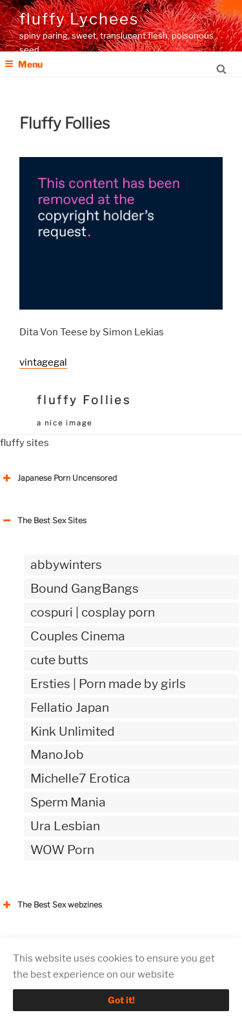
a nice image (64, 422)
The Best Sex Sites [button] (43, 520)
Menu (24, 64)
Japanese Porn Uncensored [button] (58, 478)
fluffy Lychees (79, 19)
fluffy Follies (84, 400)
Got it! (121, 999)
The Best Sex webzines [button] (51, 904)
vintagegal (43, 362)
